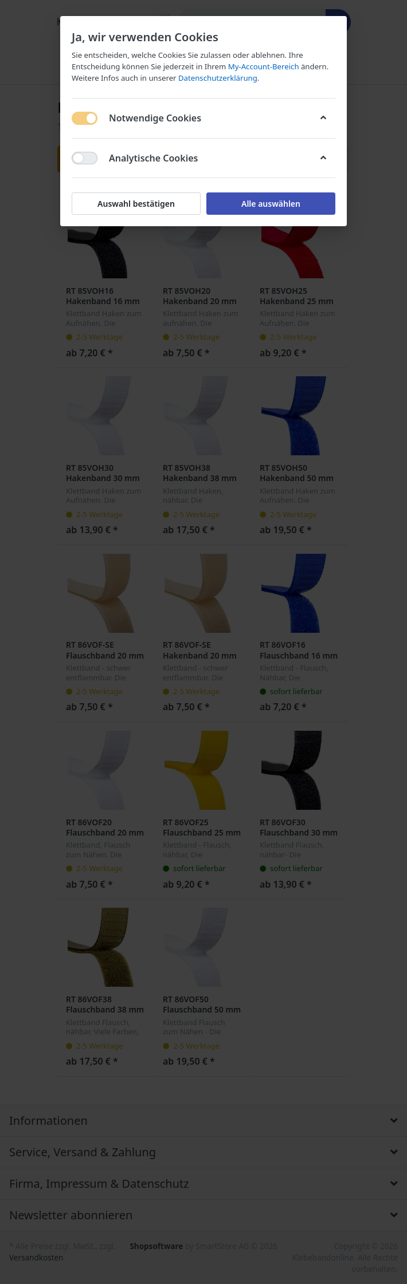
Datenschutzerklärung (217, 78)
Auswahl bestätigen (136, 203)
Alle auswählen (270, 203)
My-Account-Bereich (263, 66)
